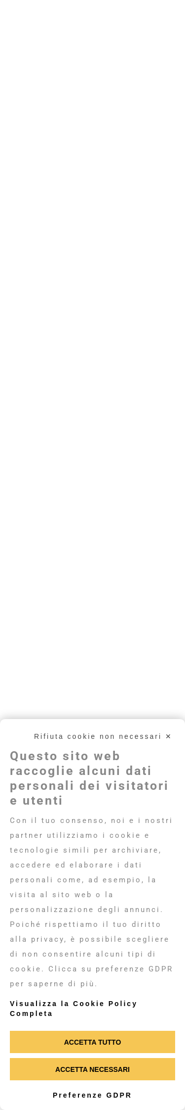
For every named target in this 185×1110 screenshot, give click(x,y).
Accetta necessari (92, 1069)
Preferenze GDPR (92, 1095)
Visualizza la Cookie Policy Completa (74, 1008)
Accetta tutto (92, 1042)
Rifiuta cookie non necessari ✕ (103, 736)
